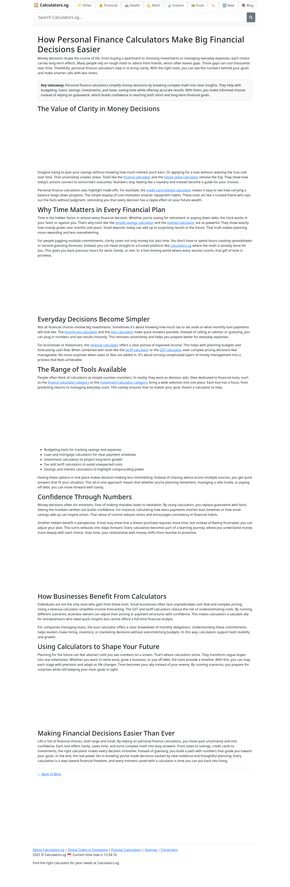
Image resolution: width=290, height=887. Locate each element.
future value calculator (181, 177)
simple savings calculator (134, 222)
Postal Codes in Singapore (88, 850)
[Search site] (141, 17)
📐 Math (153, 5)
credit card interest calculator (168, 190)
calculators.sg (180, 245)
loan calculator (122, 332)
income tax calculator (81, 332)
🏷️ (213, 5)
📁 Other (84, 5)
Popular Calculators (126, 850)
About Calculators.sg (48, 850)
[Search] (251, 17)
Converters (169, 850)
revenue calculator (104, 345)
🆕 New (228, 5)
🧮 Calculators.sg (51, 5)
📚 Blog (247, 5)
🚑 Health (132, 5)
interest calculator (181, 222)
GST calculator (170, 350)
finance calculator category (68, 382)
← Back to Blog (49, 774)
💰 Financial (108, 5)
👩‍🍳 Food (197, 5)
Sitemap (151, 850)
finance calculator (137, 177)
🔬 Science (175, 5)
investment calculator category (123, 382)
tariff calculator (137, 350)
